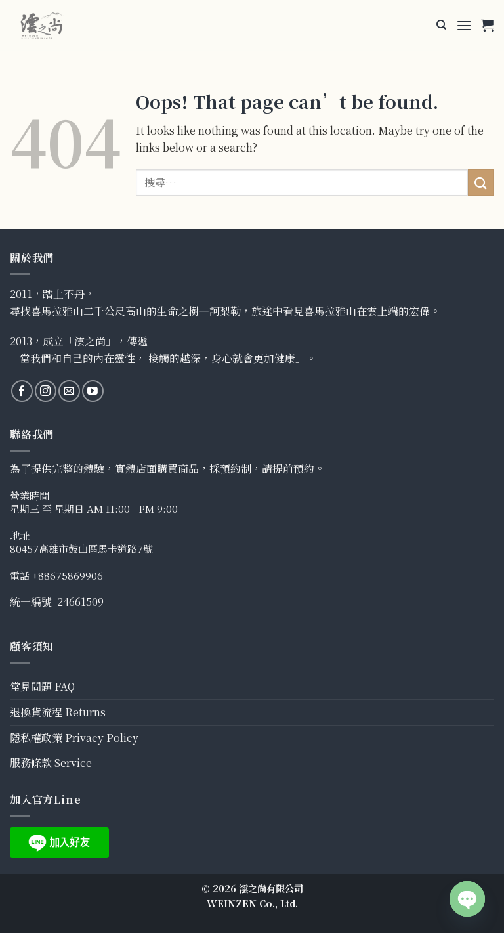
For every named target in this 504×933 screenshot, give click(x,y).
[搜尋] (441, 24)
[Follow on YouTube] (93, 391)
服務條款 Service (51, 762)
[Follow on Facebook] (22, 391)
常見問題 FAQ (42, 686)
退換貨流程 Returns (58, 712)
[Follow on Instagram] (45, 391)
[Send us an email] (69, 391)
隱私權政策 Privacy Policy (74, 737)
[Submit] (481, 182)
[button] (464, 25)
